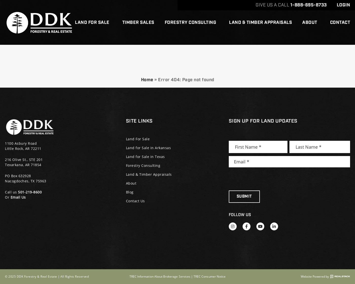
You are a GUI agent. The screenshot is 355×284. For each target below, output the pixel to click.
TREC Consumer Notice (210, 276)
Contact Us (135, 201)
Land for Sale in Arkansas (148, 147)
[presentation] (266, 179)
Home (147, 80)
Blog (130, 192)
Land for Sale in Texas (145, 156)
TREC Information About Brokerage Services (159, 276)
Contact (340, 22)
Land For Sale (93, 22)
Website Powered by (325, 276)
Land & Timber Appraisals (260, 22)
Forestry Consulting (192, 22)
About (311, 22)
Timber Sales (138, 22)
